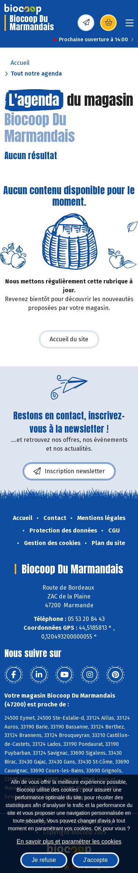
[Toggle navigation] (129, 25)
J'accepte (95, 860)
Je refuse (44, 860)
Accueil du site (69, 339)
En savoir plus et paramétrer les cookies (69, 841)
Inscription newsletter (69, 471)
